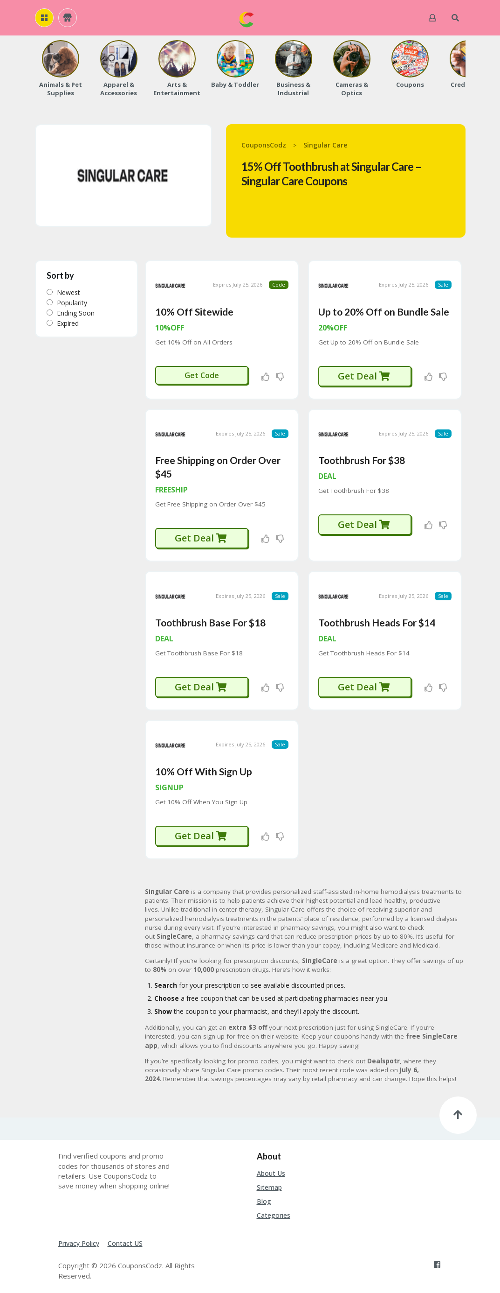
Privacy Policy (78, 1240)
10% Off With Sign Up (203, 768)
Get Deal (364, 375)
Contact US (125, 1240)
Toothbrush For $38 (361, 458)
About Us (271, 1170)
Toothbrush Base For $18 (210, 620)
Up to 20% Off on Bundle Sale (383, 310)
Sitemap (269, 1184)
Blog (264, 1198)
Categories (273, 1212)
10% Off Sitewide (194, 310)
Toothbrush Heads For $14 (376, 620)
